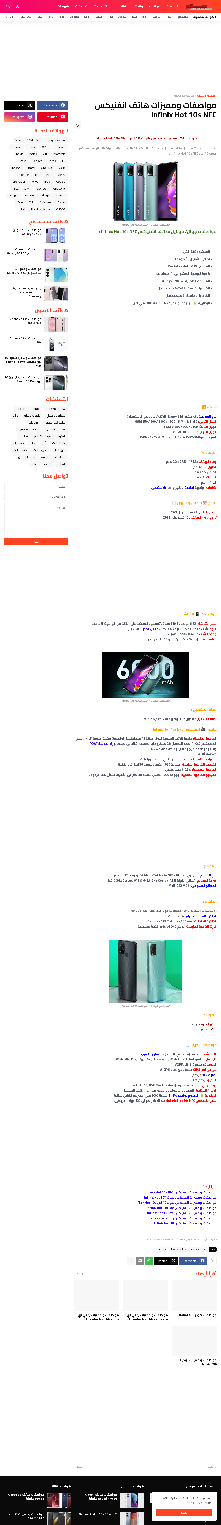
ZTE (51, 16)
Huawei (60, 147)
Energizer (19, 181)
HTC (37, 174)
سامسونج (182, 16)
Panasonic (58, 188)
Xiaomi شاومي (55, 140)
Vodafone (45, 202)
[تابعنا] (10, 17)
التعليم (61, 464)
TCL (16, 188)
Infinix (162, 1249)
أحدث (211, 1467)
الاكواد (61, 436)
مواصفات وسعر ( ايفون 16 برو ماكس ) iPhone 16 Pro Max (23, 362)
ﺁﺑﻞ (44, 443)
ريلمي (39, 16)
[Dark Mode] (18, 6)
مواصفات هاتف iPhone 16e (25, 340)
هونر (110, 16)
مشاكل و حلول (56, 415)
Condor (24, 174)
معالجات (60, 457)
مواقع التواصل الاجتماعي (35, 436)
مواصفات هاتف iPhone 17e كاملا (25, 321)
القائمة (123, 6)
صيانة (35, 464)
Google (60, 181)
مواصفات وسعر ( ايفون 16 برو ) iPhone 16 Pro (23, 379)
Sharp (45, 195)
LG (63, 161)
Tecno (52, 161)
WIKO (34, 181)
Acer (20, 202)
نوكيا (87, 16)
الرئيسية (172, 6)
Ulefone (60, 195)
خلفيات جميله (32, 415)
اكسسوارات (20, 450)
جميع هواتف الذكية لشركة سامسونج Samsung (27, 292)
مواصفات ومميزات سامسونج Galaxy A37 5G (24, 251)
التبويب (102, 6)
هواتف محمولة (149, 6)
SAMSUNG (33, 140)
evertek (30, 195)
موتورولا (74, 16)
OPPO (46, 147)
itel (23, 209)
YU (31, 202)
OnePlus (25, 16)
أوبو (144, 16)
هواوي (122, 16)
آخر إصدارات (39, 450)
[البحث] (8, 6)
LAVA (27, 188)
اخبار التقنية (58, 443)
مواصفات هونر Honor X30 (198, 1315)
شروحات (63, 6)
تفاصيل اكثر (196, 1503)
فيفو (134, 16)
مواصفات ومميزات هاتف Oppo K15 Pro (26, 1516)
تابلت (15, 415)
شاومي (156, 16)
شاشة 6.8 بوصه (184, 96)
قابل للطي (58, 450)
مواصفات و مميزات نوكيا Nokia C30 (198, 1362)
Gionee (41, 188)
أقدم (80, 1467)
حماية (47, 464)
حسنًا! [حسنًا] (184, 1512)
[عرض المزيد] (131, 1261)
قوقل (61, 16)
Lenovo (37, 161)
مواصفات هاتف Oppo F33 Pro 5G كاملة (26, 1496)
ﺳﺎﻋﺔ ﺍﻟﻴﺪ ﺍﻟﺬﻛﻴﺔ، (55, 422)
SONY (61, 168)
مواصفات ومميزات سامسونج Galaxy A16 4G (24, 271)
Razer (61, 202)
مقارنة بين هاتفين (30, 429)
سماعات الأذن (26, 457)
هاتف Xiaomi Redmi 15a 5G (98, 1514)
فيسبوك (18, 443)
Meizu (61, 174)
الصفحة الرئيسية (207, 96)
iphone (16, 168)
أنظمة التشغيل (56, 429)
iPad (47, 181)
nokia (19, 154)
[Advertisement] (110, 57)
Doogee (14, 195)
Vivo (18, 140)
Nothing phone (40, 209)
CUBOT (60, 209)
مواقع (45, 457)
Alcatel (31, 168)
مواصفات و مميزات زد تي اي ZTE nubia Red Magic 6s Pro (147, 1317)
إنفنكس (99, 16)
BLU (49, 174)
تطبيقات (81, 6)
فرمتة (36, 408)
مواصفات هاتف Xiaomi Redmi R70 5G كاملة (101, 1496)
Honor (32, 147)
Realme (17, 147)
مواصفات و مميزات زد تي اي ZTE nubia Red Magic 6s (98, 1317)
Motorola (59, 154)
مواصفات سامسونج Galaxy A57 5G (27, 232)
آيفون (169, 16)
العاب (33, 443)
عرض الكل (80, 1273)
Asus (23, 161)
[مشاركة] (77, 125)
